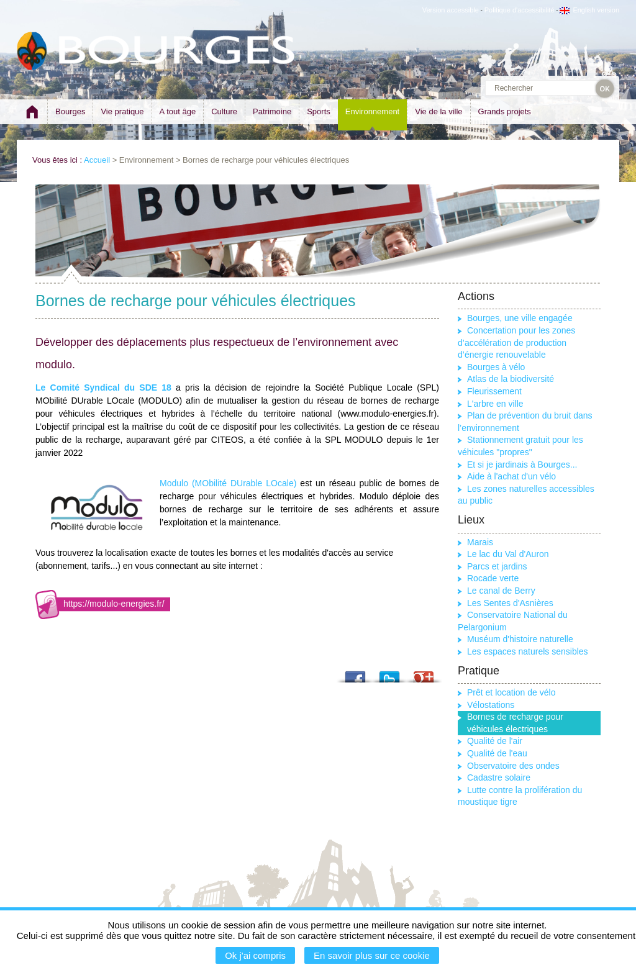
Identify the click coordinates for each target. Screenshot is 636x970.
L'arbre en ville (495, 404)
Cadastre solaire (498, 777)
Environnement (372, 111)
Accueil (97, 160)
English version (589, 10)
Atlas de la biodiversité (510, 379)
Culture (224, 111)
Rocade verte (493, 578)
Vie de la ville (438, 111)
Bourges (70, 111)
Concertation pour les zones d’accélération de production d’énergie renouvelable (516, 342)
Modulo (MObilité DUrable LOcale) (228, 483)
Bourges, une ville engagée (520, 318)
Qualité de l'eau (497, 753)
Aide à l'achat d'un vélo (511, 476)
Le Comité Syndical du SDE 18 (103, 387)
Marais (480, 542)
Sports (318, 111)
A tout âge (178, 111)
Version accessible (450, 10)
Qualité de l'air (494, 741)
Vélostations (490, 705)
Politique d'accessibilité (519, 10)
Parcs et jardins (497, 566)
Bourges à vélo (496, 367)
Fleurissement (494, 391)
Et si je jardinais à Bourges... (522, 464)
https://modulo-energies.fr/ (114, 604)
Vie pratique (122, 111)
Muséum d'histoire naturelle (520, 639)
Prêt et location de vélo (511, 692)
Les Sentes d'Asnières (510, 603)
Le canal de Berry (501, 591)
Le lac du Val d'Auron (508, 554)
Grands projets (504, 111)
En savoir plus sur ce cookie (372, 955)
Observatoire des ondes (513, 766)
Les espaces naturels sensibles (527, 651)
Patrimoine (272, 111)
